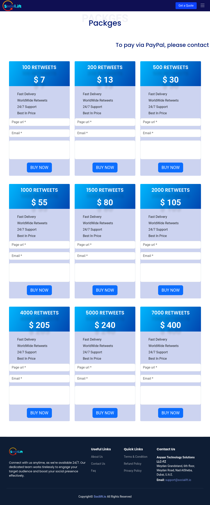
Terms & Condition (135, 456)
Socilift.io (100, 496)
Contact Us (98, 463)
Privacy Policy (133, 470)
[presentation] (43, 150)
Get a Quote (186, 5)
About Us (97, 456)
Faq (93, 470)
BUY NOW (39, 167)
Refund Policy (132, 463)
